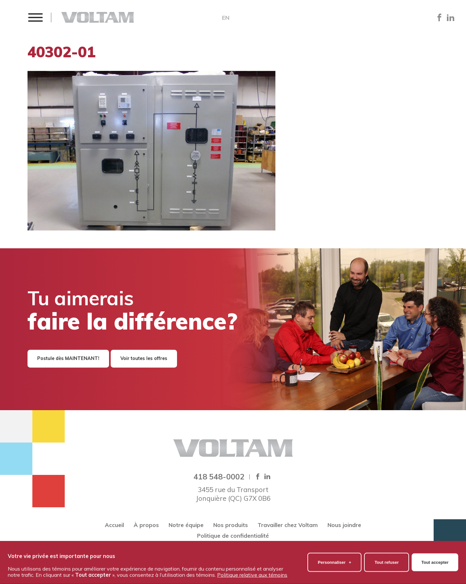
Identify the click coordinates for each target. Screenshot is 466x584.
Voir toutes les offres (143, 359)
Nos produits (230, 525)
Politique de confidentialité (233, 535)
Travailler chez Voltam (288, 525)
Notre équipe (186, 525)
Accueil (114, 525)
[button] (35, 17)
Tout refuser (386, 558)
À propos (146, 525)
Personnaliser (334, 558)
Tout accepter (435, 558)
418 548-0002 (219, 476)
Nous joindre (344, 525)
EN (225, 18)
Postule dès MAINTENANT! (68, 359)
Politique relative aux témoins (252, 571)
